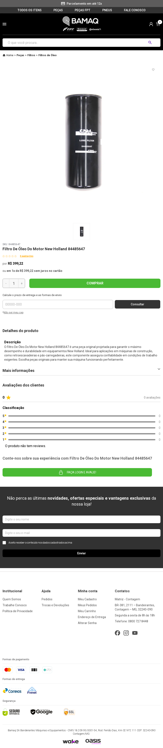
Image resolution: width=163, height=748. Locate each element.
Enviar (81, 553)
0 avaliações (26, 256)
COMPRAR (95, 283)
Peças (20, 55)
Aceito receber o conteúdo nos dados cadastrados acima (37, 542)
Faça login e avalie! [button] (77, 472)
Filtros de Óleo (47, 55)
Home (9, 55)
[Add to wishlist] (153, 69)
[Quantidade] (13, 283)
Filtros (31, 55)
